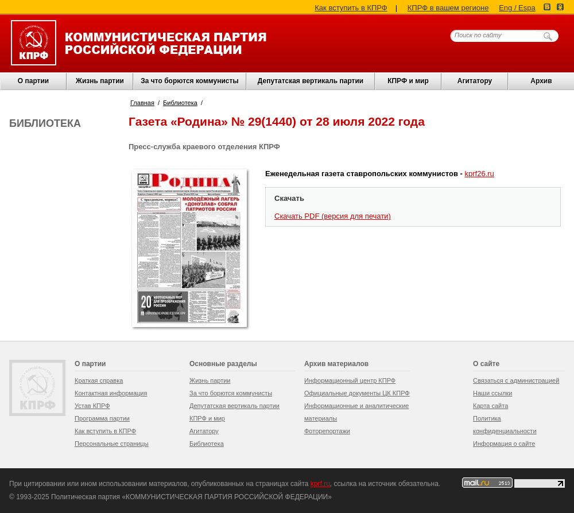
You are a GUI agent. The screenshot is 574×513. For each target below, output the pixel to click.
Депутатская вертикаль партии (310, 81)
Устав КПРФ (92, 405)
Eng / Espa (517, 7)
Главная (142, 102)
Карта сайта (490, 405)
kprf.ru (320, 484)
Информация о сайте (504, 443)
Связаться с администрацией (516, 380)
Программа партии (102, 418)
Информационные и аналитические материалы (356, 412)
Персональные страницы (112, 443)
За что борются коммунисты (189, 81)
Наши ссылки (492, 393)
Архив (541, 81)
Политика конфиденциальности (505, 424)
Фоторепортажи (327, 431)
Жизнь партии (100, 81)
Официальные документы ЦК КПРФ (357, 393)
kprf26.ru (479, 173)
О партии (33, 81)
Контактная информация (111, 393)
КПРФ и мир (408, 81)
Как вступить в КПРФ (351, 7)
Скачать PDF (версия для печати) (332, 216)
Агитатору (204, 431)
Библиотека (180, 102)
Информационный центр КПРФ (349, 380)
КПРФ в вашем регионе (448, 7)
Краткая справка (99, 380)
